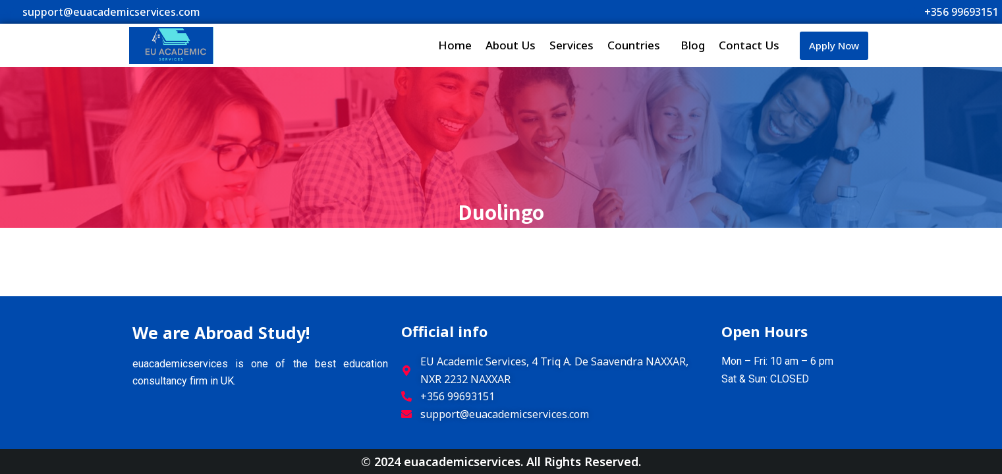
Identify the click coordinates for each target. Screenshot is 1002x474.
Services (571, 45)
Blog (693, 45)
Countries (637, 45)
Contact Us (749, 45)
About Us (511, 45)
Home (455, 45)
